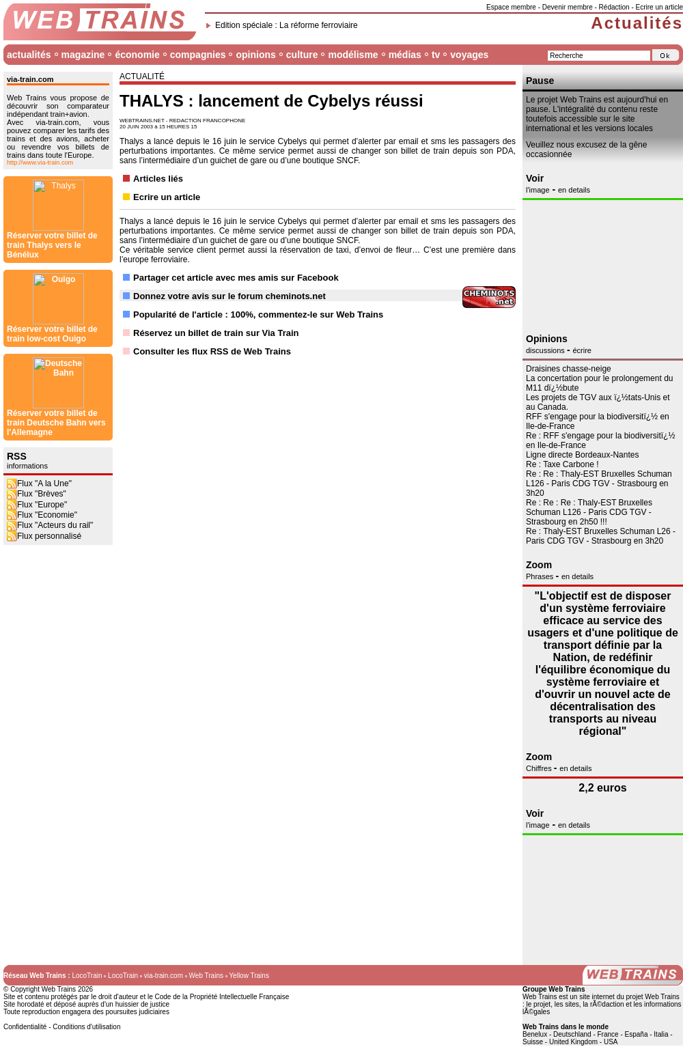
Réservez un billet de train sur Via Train (216, 333)
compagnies (198, 54)
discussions (546, 350)
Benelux (534, 1034)
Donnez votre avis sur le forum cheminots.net (229, 296)
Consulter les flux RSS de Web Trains (212, 351)
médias (405, 54)
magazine (83, 54)
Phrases (540, 576)
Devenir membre (567, 7)
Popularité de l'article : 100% (193, 314)
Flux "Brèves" (36, 340)
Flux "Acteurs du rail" (50, 371)
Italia (661, 1034)
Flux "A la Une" (39, 330)
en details (574, 190)
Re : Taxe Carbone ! (562, 464)
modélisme (353, 54)
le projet (539, 1004)
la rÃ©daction (603, 1004)
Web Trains (206, 975)
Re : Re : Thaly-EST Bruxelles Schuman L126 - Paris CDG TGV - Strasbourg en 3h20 (599, 483)
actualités (29, 54)
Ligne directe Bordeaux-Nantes (582, 455)
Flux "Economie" (42, 361)
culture (302, 54)
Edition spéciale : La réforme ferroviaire (286, 25)
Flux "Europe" (37, 351)
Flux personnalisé (44, 382)
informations (27, 312)
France (608, 1034)
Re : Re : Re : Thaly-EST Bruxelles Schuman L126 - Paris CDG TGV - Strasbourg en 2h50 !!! (589, 512)
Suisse (532, 1042)
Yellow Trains (249, 975)
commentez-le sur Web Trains (320, 314)
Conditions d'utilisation (86, 1027)
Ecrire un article (659, 7)
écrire (581, 350)
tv (436, 54)
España (636, 1034)
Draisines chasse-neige (568, 369)
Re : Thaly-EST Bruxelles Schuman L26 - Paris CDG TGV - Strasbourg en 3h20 (600, 536)
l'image (538, 190)
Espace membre (511, 7)
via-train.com (163, 975)
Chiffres (540, 768)
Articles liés (158, 178)
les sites (567, 1004)
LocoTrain (87, 975)
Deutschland (572, 1034)
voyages (469, 54)
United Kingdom (573, 1042)
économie (137, 54)
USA (611, 1042)
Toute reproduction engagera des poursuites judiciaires (86, 1012)
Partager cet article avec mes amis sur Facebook (236, 277)
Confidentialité (24, 1027)
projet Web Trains (653, 997)
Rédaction (614, 7)
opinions (255, 54)
